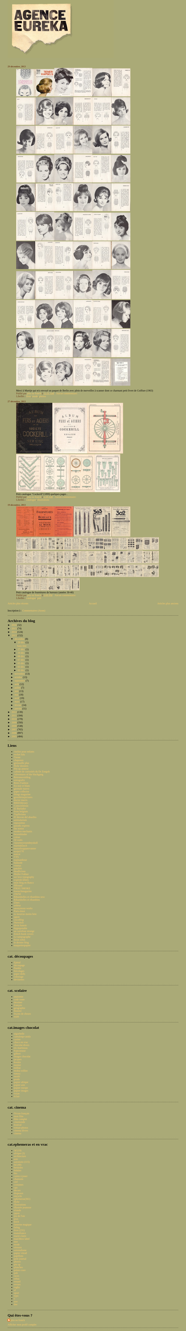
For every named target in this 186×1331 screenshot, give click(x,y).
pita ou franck (18, 1320)
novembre (20, 673)
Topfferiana (20, 814)
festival (17, 1124)
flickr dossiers (21, 766)
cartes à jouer (20, 1176)
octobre (19, 677)
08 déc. (22, 656)
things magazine (22, 794)
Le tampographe (22, 936)
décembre (20, 639)
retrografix (19, 780)
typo (16, 1295)
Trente (17, 757)
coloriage (18, 976)
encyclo (18, 1196)
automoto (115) (22, 1162)
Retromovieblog (22, 777)
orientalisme (20, 1250)
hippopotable (20, 928)
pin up (17, 1264)
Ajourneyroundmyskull (26, 842)
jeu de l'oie (19, 1216)
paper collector (21, 791)
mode (35, 396)
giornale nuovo (21, 788)
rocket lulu (19, 754)
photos (42, 396)
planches (18, 1267)
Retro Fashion (21, 783)
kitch (16, 1221)
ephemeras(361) (22, 1199)
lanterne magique (23, 1224)
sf (15, 1290)
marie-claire (20, 1236)
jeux (16, 1219)
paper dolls (19, 973)
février (18, 705)
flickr (17, 1201)
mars (17, 701)
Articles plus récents (18, 603)
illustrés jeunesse (22, 1207)
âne (15, 1304)
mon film (18, 1116)
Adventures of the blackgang (28, 774)
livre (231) (19, 1230)
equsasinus (19, 822)
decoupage (19, 965)
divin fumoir (20, 925)
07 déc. (22, 659)
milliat (17, 1068)
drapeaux (18, 1193)
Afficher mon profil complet (22, 1324)
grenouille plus (21, 763)
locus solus (19, 939)
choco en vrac (21, 1042)
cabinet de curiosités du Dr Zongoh (32, 771)
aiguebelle (19, 1033)
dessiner (18, 1002)
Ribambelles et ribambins (27, 899)
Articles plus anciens (167, 603)
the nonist (19, 828)
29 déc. (22, 642)
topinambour (20, 860)
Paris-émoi (19, 911)
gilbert (17, 1053)
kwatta (17, 1062)
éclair (17, 1096)
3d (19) (17, 1150)
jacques (18, 1059)
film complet (20, 1119)
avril (17, 698)
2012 (14, 712)
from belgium (21, 811)
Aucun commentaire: (67, 393)
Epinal (17, 962)
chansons (18, 1179)
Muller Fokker (21, 874)
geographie (19, 1008)
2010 (14, 719)
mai (17, 694)
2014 (14, 632)
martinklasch (20, 845)
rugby (17, 1287)
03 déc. (22, 666)
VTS (16, 857)
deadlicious (20, 871)
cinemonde (19, 1122)
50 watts (18, 840)
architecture (20, 1156)
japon (17, 917)
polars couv (20, 1270)
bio (15, 1173)
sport (16, 1293)
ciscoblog (19, 919)
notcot (17, 854)
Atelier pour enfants (24, 751)
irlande (17, 1210)
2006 (14, 733)
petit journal (20, 1258)
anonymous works (23, 908)
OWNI (17, 894)
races (16, 1275)
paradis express (21, 825)
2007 (14, 729)
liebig (17, 1227)
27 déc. (22, 649)
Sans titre (21, 646)
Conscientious (21, 805)
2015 (14, 628)
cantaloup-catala (22, 1036)
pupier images (21, 1090)
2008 (14, 726)
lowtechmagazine (23, 891)
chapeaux (18, 760)
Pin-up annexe (21, 768)
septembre (20, 680)
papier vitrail (20, 1253)
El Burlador (20, 808)
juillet (18, 687)
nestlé (17, 1076)
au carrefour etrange (24, 931)
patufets (18, 868)
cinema (17, 1133)
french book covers (23, 934)
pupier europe (21, 1087)
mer (16, 1241)
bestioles (18, 1167)
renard (17, 1281)
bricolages (19, 971)
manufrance (20, 1233)
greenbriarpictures (23, 797)
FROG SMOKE (22, 888)
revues (17, 1284)
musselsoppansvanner (25, 848)
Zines (17, 902)
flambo (17, 968)
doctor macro (20, 800)
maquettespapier (22, 945)
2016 (14, 625)
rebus (17, 1278)
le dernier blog (21, 942)
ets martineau (21, 1048)
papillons (18, 1256)
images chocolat (22, 1056)
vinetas (17, 865)
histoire (18, 1011)
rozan (17, 1093)
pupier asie (19, 1085)
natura (17, 1073)
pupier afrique (21, 1082)
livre (28, 396)
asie (16, 1159)
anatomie (18, 996)
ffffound (18, 885)
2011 (14, 715)
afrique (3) (19, 1153)
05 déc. (22, 663)
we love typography (24, 877)
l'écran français (21, 1113)
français (18, 1005)
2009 (14, 722)
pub (39, 598)
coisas (17, 837)
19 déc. (22, 652)
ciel (16, 1181)
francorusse (20, 1050)
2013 (14, 635)
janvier (18, 708)
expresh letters (21, 879)
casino (17, 1039)
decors (17, 1190)
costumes (18, 1184)
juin (17, 691)
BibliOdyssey (21, 803)
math (16, 1016)
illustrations (43, 499)
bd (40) (17, 1164)
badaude (18, 862)
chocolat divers (21, 1045)
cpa (15, 1187)
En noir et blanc (22, 785)
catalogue (31, 499)
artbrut (17, 905)
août (17, 684)
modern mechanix (23, 831)
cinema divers (21, 1130)
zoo (16, 1301)
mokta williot (21, 1070)
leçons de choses (22, 1013)
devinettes (19, 979)
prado (17, 1079)
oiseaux (18, 1247)
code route (19, 999)
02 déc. (22, 670)
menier (17, 1065)
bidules (17, 1170)
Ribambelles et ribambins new (29, 897)
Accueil (93, 603)
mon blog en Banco (24, 882)
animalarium (20, 820)
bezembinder (20, 834)
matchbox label (21, 1238)
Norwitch (18, 922)
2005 (14, 736)
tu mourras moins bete (25, 914)
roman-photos (21, 1127)
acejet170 (19, 851)
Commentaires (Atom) (33, 610)
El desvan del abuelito (25, 817)
